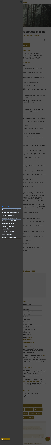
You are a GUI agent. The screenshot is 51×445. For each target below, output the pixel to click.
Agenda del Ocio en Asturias (10, 212)
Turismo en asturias (8, 215)
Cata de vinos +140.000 (9, 221)
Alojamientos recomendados (10, 210)
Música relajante (7, 234)
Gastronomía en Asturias (9, 218)
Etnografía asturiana (8, 223)
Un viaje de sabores (8, 226)
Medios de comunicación (9, 237)
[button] (5, 439)
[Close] (21, 2)
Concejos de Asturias (8, 232)
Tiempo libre (6, 229)
